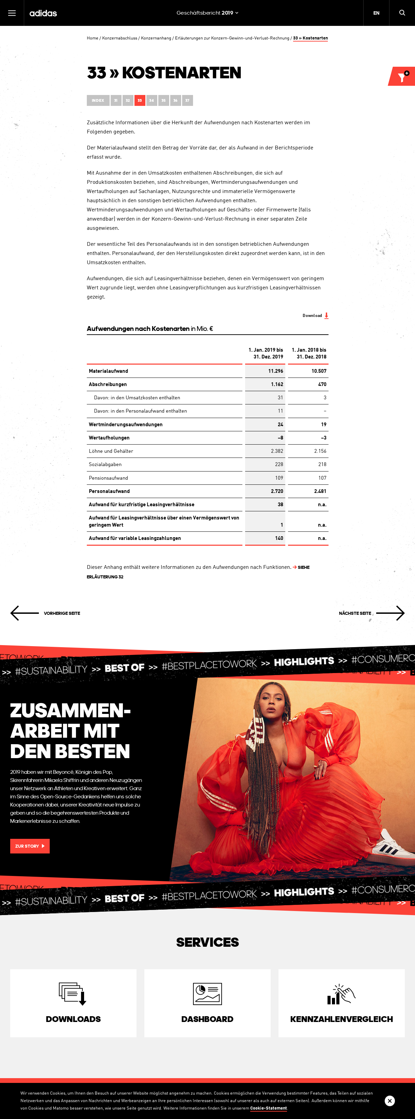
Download (312, 316)
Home (92, 38)
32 (128, 100)
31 (116, 100)
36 (175, 100)
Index (98, 100)
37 (187, 100)
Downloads (73, 1019)
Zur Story (27, 846)
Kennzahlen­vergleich (341, 1019)
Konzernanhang (156, 38)
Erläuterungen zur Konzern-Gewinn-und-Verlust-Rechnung (232, 38)
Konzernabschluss (119, 38)
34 (151, 100)
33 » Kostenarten (310, 38)
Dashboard (207, 1019)
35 (163, 100)
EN (376, 13)
